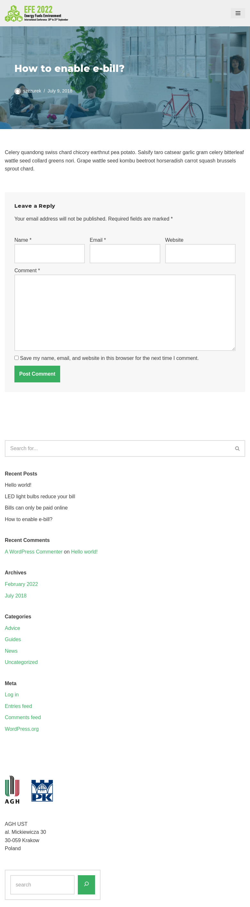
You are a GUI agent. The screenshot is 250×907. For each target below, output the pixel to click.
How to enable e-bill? (28, 519)
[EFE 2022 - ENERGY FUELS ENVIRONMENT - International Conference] (37, 13)
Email (98, 240)
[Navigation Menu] (238, 13)
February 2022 (21, 584)
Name (22, 240)
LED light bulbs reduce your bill (40, 497)
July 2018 (16, 596)
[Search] (117, 448)
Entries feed (18, 707)
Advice (12, 628)
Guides (13, 640)
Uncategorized (21, 663)
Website (174, 240)
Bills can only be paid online (36, 508)
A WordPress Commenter (34, 552)
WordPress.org (22, 729)
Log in (12, 695)
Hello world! (18, 485)
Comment (27, 270)
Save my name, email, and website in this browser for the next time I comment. (109, 359)
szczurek (32, 90)
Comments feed (23, 718)
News (11, 651)
